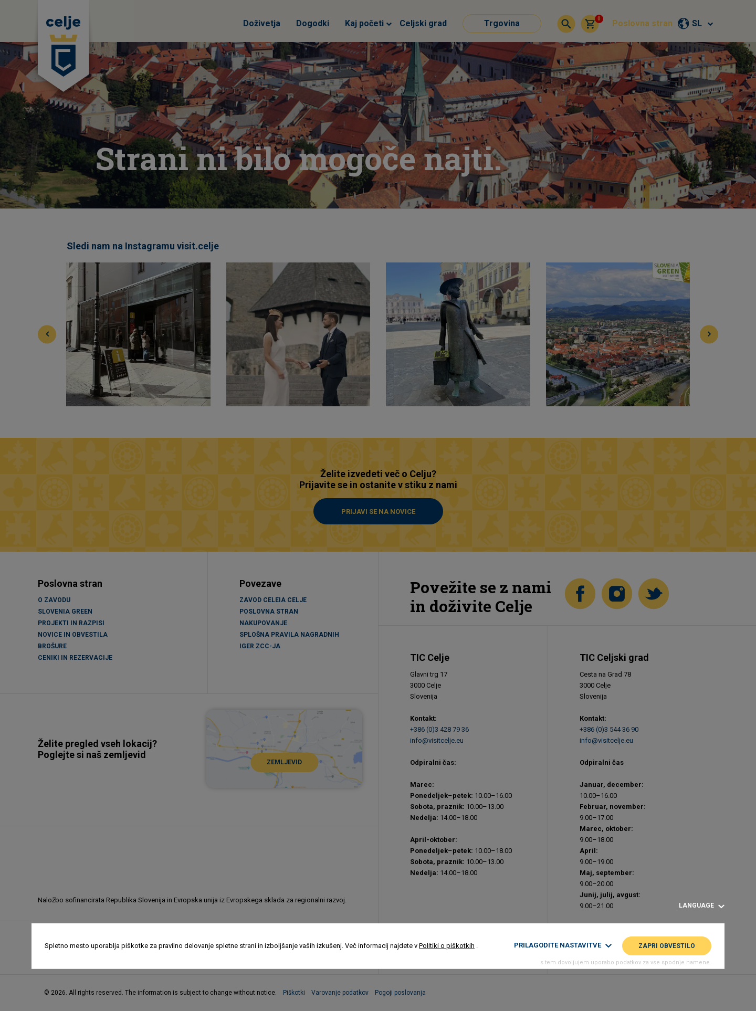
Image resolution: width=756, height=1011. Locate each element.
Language (701, 905)
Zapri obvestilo (666, 946)
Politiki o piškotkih (447, 946)
